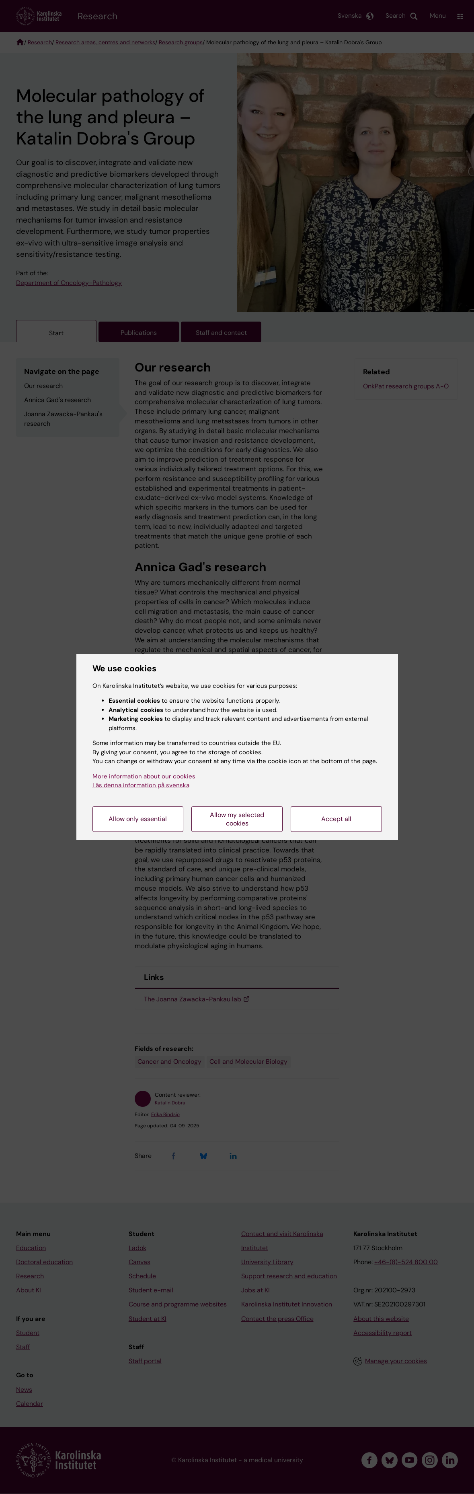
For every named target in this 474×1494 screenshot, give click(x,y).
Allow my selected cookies (237, 819)
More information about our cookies (143, 776)
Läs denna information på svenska (140, 785)
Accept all (336, 819)
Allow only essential (138, 819)
